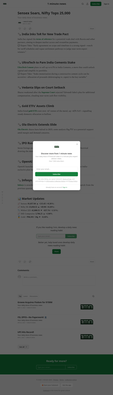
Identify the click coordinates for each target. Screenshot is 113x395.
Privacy (55, 380)
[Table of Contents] (2, 197)
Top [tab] (20, 296)
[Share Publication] (87, 4)
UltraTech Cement (26, 67)
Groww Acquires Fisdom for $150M (35, 302)
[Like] (20, 29)
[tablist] (28, 296)
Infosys (21, 185)
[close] (77, 144)
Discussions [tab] (34, 296)
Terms (61, 380)
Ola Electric (23, 129)
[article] (56, 306)
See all (23, 347)
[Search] (83, 4)
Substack (46, 390)
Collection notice (71, 380)
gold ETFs (33, 111)
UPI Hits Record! (26, 332)
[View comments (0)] (25, 29)
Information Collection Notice (55, 181)
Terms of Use (67, 179)
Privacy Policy (73, 181)
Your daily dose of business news (30, 305)
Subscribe (96, 4)
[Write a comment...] (58, 280)
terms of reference (44, 39)
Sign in (106, 4)
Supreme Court (48, 92)
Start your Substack (49, 385)
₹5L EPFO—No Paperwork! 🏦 (32, 317)
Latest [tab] (25, 296)
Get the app (67, 385)
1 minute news (27, 21)
